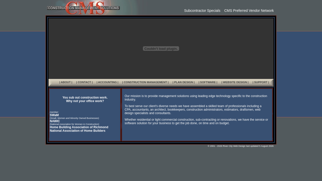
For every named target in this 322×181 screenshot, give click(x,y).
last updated (252, 146)
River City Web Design (234, 146)
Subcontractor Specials (202, 11)
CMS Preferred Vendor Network (247, 11)
